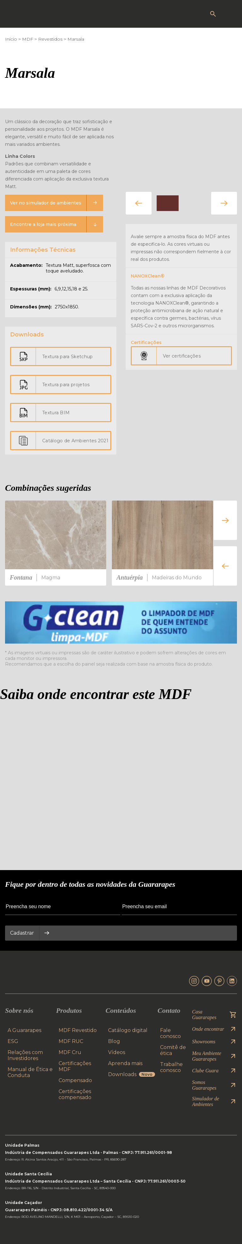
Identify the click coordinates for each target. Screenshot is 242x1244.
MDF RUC (71, 1041)
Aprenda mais (125, 1063)
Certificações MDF (75, 1066)
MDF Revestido (78, 1030)
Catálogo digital (127, 1030)
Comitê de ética (173, 1050)
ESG (13, 1041)
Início (11, 39)
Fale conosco (170, 1033)
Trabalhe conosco (171, 1067)
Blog (114, 1041)
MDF (27, 39)
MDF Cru (70, 1052)
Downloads (131, 1074)
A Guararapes (24, 1030)
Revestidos (50, 39)
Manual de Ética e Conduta (30, 1072)
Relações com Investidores (25, 1055)
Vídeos (116, 1052)
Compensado (75, 1080)
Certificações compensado (75, 1094)
